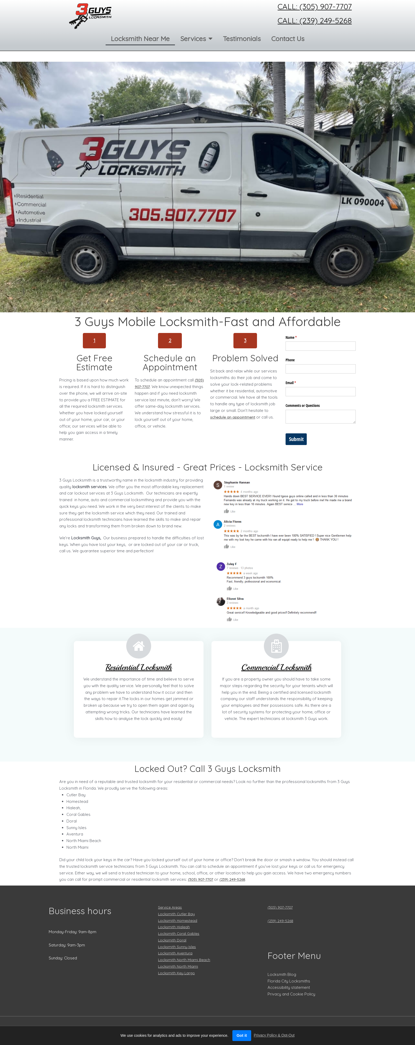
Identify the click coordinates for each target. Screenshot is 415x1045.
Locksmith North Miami (179, 966)
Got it (242, 1035)
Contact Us (287, 38)
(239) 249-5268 (236, 879)
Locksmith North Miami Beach (185, 959)
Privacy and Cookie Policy (291, 994)
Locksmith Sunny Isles (178, 946)
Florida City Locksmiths (289, 981)
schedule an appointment (233, 417)
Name (297, 337)
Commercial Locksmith (276, 666)
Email (297, 382)
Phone (290, 359)
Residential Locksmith (139, 666)
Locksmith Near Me (140, 38)
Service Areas (171, 907)
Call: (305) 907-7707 (315, 6)
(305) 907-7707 (281, 907)
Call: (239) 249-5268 (315, 20)
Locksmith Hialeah (174, 926)
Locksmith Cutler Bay (177, 913)
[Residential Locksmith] (138, 646)
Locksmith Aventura (176, 952)
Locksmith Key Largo (177, 972)
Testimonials (242, 38)
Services (196, 39)
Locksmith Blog (282, 974)
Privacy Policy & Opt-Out (274, 1035)
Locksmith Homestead (179, 920)
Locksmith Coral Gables (180, 933)
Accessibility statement (289, 987)
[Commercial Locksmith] (276, 646)
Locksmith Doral (173, 939)
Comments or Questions (303, 405)
